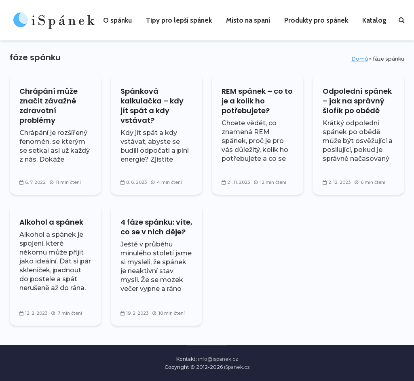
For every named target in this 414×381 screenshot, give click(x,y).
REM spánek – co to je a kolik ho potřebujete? (257, 101)
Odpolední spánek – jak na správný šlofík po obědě (357, 101)
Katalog (374, 20)
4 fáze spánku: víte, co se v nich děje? (156, 227)
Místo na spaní (248, 20)
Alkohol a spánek (51, 222)
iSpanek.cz (237, 367)
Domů (359, 59)
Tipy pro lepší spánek (179, 20)
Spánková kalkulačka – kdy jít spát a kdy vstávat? (152, 105)
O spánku (117, 20)
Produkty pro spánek (316, 20)
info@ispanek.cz (218, 359)
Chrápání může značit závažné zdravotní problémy (48, 105)
